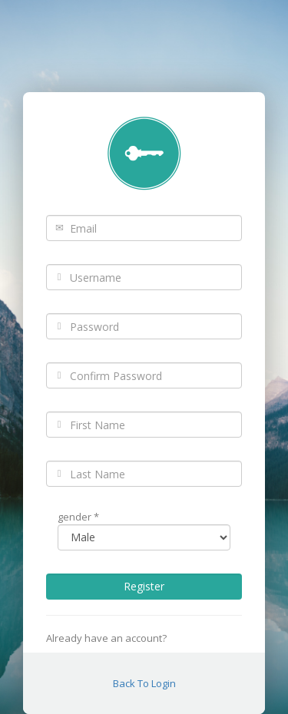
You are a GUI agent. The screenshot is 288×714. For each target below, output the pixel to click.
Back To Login (144, 683)
